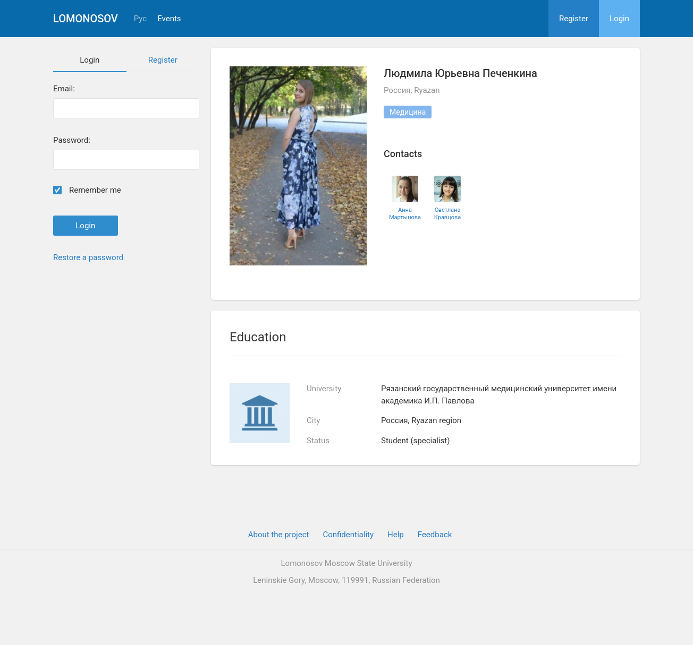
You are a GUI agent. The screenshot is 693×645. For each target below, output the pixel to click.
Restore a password (88, 257)
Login (619, 18)
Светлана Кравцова (447, 213)
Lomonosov (85, 18)
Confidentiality (348, 534)
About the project (278, 534)
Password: (71, 140)
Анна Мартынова (405, 213)
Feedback (435, 534)
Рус (140, 19)
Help (395, 534)
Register (573, 18)
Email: (64, 89)
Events (169, 19)
